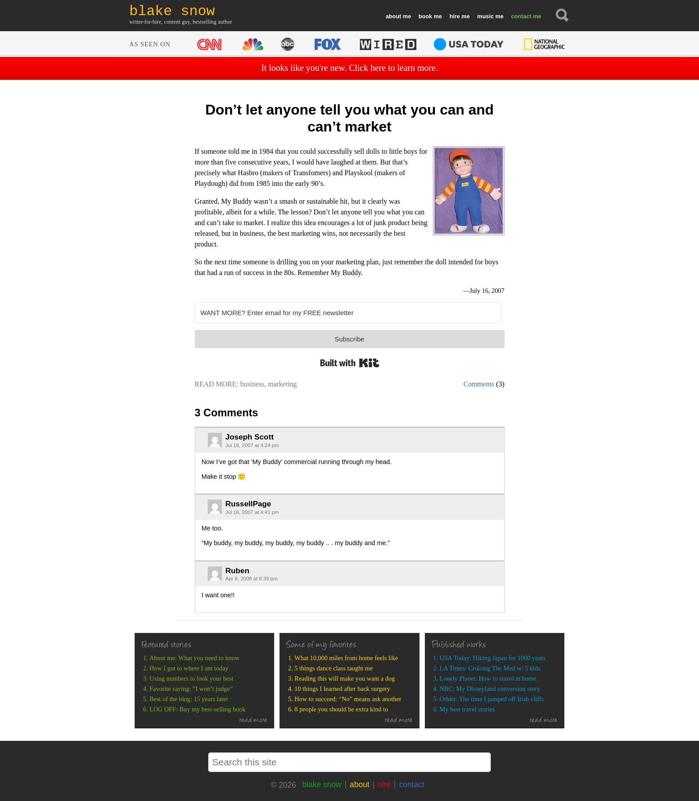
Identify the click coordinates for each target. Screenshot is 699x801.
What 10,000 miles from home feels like (346, 657)
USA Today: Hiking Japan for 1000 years (493, 657)
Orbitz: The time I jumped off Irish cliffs (492, 698)
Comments (479, 384)
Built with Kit (349, 363)
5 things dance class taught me (334, 668)
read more (253, 720)
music (485, 16)
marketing (282, 384)
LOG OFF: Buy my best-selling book (197, 709)
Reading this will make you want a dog (345, 678)
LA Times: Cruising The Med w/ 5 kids (490, 668)
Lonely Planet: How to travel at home (488, 678)
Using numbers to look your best (191, 678)
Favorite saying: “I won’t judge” (191, 688)
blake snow (321, 784)
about (393, 16)
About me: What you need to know (194, 657)
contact (521, 16)
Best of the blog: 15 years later (188, 698)
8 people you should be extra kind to (341, 709)
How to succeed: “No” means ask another (348, 698)
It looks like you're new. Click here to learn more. (349, 68)
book (425, 16)
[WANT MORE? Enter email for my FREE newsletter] (348, 312)
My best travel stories (467, 709)
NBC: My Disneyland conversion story (490, 688)
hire (454, 16)
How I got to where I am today (188, 668)
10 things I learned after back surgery (343, 688)
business (252, 384)
